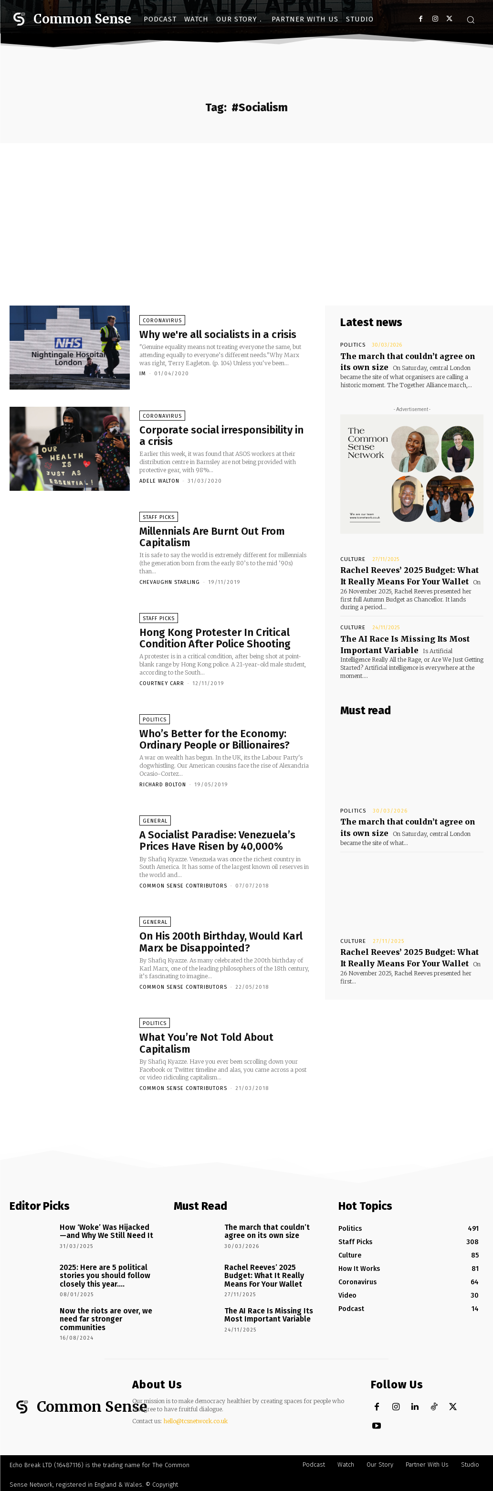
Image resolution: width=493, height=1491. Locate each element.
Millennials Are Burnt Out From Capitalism (212, 539)
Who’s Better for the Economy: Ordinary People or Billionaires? (214, 742)
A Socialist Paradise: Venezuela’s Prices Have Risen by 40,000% (217, 843)
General (155, 823)
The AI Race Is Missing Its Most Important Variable (396, 633)
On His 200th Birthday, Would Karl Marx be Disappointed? (221, 944)
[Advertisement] (247, 215)
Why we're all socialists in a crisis (217, 336)
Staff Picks (159, 519)
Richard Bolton (162, 786)
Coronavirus (162, 322)
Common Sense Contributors (183, 888)
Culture (350, 555)
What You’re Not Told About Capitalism (206, 1045)
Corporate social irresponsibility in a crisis (221, 437)
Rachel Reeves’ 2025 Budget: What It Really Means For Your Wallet (404, 569)
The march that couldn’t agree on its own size (262, 1230)
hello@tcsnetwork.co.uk (195, 1417)
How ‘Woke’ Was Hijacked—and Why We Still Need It (103, 1230)
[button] (470, 19)
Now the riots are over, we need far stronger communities (101, 1314)
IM (142, 376)
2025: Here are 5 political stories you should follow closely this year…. (100, 1274)
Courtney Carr (161, 685)
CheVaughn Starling (169, 584)
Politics (155, 722)
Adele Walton (159, 483)
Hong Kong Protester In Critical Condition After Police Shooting (215, 640)
